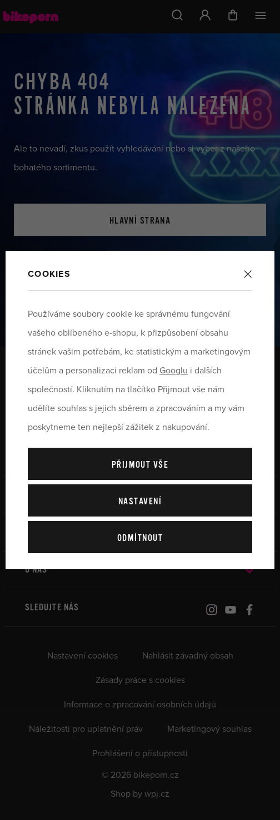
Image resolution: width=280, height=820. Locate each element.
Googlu (173, 370)
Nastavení (140, 502)
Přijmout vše (140, 465)
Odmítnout (140, 538)
